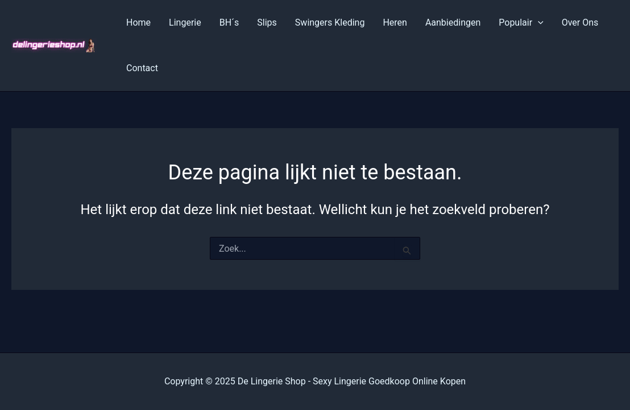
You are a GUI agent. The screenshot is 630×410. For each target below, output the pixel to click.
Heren (395, 22)
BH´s (229, 22)
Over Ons (580, 22)
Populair (521, 23)
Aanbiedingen (452, 22)
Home (138, 22)
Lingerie (185, 22)
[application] (538, 23)
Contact (142, 68)
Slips (267, 22)
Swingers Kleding (330, 22)
